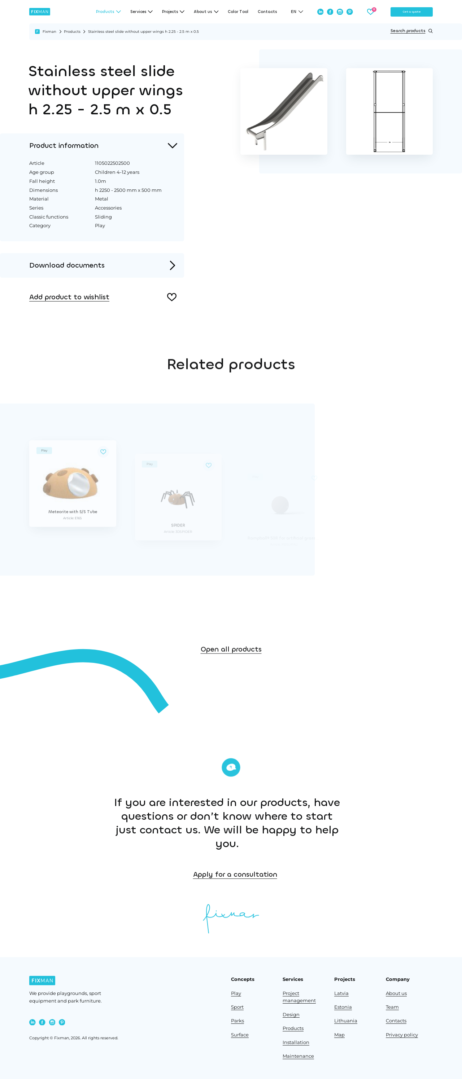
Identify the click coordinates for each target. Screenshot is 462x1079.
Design (291, 1014)
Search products (412, 31)
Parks (237, 1020)
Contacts (267, 11)
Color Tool (238, 11)
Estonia (343, 1007)
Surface (240, 1035)
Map (339, 1035)
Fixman (49, 31)
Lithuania (345, 1020)
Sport (237, 1007)
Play (236, 993)
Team (392, 1007)
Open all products (231, 672)
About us (396, 993)
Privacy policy (402, 1035)
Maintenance (298, 1056)
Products (72, 31)
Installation (296, 1042)
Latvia (341, 993)
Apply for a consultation (304, 874)
